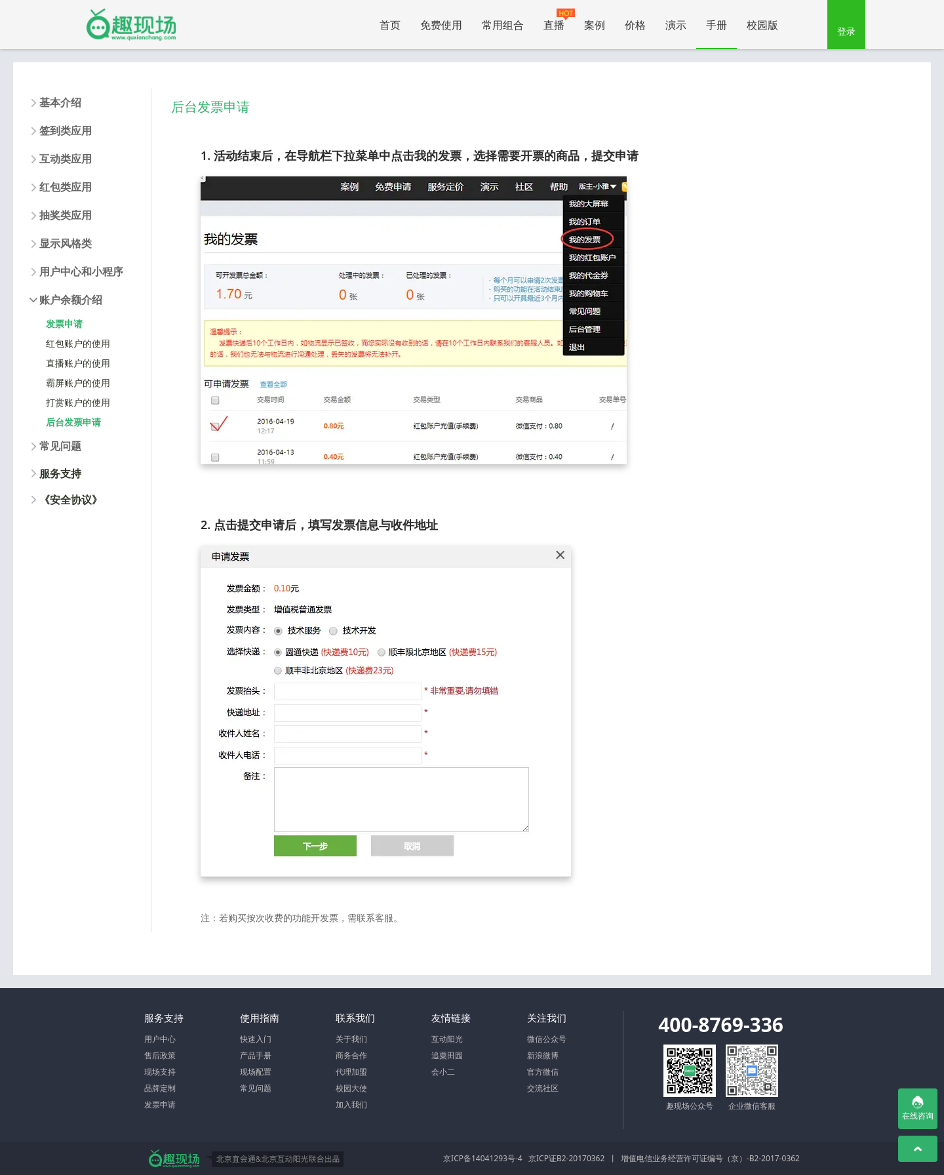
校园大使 (351, 1088)
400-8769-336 (720, 1024)
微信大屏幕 (131, 24)
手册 (716, 25)
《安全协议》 (70, 499)
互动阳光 (447, 1039)
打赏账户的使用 (78, 402)
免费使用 (441, 25)
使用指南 (259, 1017)
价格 (635, 25)
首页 (390, 25)
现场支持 (160, 1071)
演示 (675, 25)
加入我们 (351, 1104)
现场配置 (255, 1071)
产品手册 (255, 1055)
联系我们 (355, 1017)
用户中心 (160, 1039)
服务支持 (60, 473)
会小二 (443, 1071)
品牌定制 (160, 1088)
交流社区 (543, 1088)
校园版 (762, 25)
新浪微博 (543, 1055)
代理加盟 (351, 1071)
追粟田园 (447, 1055)
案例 (594, 25)
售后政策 (160, 1055)
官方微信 (543, 1071)
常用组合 (503, 25)
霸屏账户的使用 (78, 382)
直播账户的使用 (78, 363)
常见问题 (255, 1088)
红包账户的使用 (78, 343)
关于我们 (351, 1039)
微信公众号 (546, 1039)
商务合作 (351, 1055)
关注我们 (546, 1017)
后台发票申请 (73, 422)
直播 (558, 20)
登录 (846, 31)
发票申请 (64, 323)
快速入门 (255, 1039)
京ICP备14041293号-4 (482, 1158)
